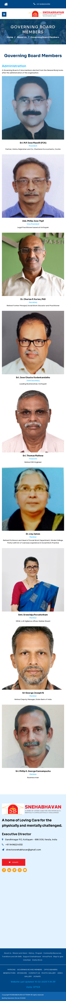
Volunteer (27, 960)
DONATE (13, 862)
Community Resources (52, 953)
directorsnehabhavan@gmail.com (21, 849)
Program (38, 953)
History (31, 953)
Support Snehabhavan (32, 956)
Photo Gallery (49, 973)
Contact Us (34, 973)
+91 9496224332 (43, 4)
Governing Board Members (29, 970)
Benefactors (9, 973)
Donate (37, 976)
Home (10, 37)
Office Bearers (50, 970)
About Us (22, 37)
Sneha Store (37, 960)
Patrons (11, 970)
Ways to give (58, 956)
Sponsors (22, 973)
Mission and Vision (20, 953)
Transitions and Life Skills (12, 956)
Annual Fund (47, 956)
